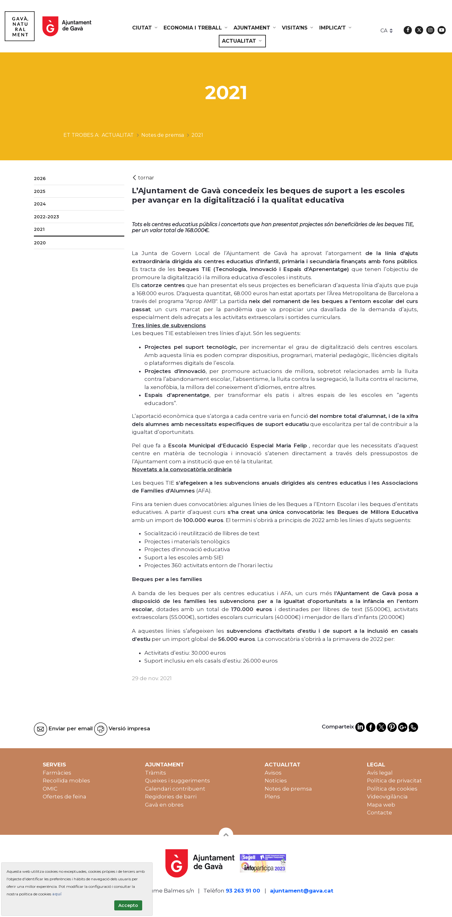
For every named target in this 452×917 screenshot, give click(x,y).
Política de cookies (392, 789)
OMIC (50, 789)
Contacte (379, 812)
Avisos (273, 773)
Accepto (128, 905)
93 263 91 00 (243, 891)
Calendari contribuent (175, 789)
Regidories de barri (170, 796)
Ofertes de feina (64, 796)
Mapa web (381, 805)
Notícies (276, 780)
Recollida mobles (66, 780)
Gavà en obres (164, 805)
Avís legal (380, 773)
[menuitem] (145, 28)
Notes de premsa (288, 789)
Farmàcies (57, 773)
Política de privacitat (394, 780)
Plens (272, 796)
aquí (57, 894)
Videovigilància (387, 796)
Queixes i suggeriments (177, 780)
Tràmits (155, 773)
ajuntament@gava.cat (301, 891)
